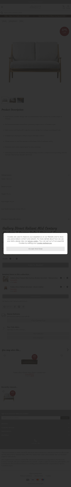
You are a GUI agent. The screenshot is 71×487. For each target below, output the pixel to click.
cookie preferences (44, 243)
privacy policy (33, 241)
